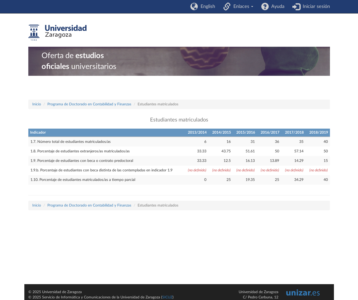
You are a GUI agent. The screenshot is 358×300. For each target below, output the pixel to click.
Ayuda (276, 6)
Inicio (36, 104)
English (206, 6)
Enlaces (242, 6)
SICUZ (167, 297)
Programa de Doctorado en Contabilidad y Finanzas (89, 104)
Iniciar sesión (315, 6)
